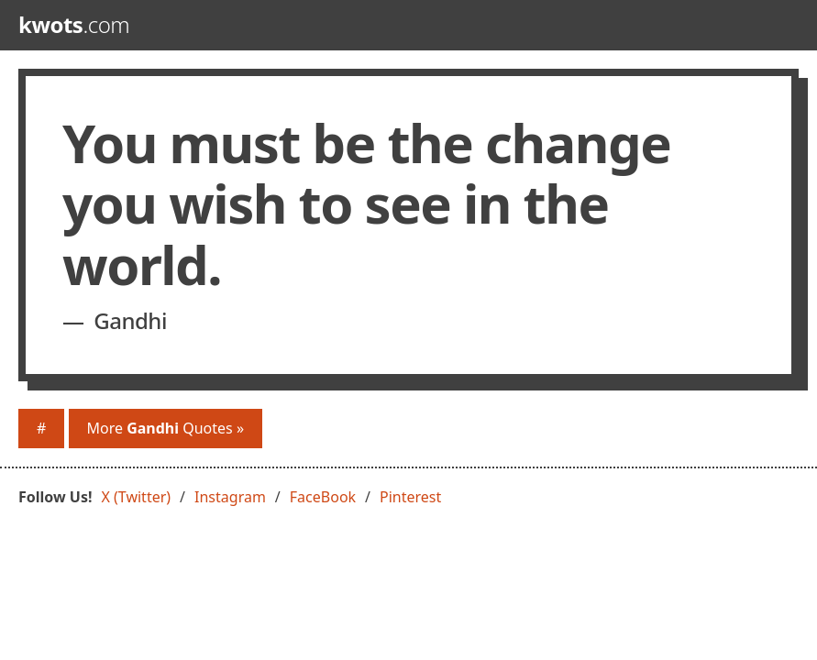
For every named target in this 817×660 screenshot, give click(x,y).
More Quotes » (166, 428)
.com (73, 24)
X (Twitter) (136, 497)
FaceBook (323, 497)
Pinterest (410, 497)
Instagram (230, 497)
